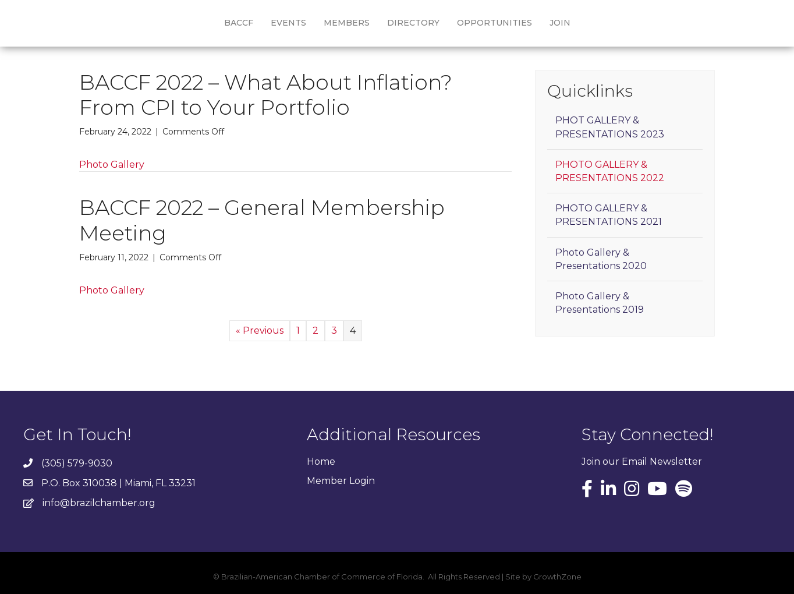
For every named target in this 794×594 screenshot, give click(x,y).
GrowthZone (557, 576)
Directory (413, 22)
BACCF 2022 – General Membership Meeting (262, 220)
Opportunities (494, 22)
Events (288, 22)
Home (321, 461)
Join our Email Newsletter (642, 461)
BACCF (238, 22)
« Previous (259, 330)
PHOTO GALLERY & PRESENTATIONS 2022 (609, 171)
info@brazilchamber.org (98, 502)
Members (347, 22)
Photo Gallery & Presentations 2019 (599, 303)
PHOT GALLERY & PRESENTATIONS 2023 (609, 127)
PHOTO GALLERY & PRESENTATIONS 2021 (608, 215)
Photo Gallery (111, 164)
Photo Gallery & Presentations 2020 (601, 259)
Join (560, 22)
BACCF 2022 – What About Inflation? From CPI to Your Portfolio (265, 94)
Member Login (341, 480)
